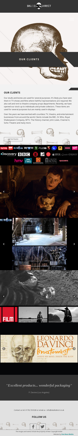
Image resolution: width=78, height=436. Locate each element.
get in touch (13, 139)
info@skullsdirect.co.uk (55, 410)
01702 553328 (30, 410)
